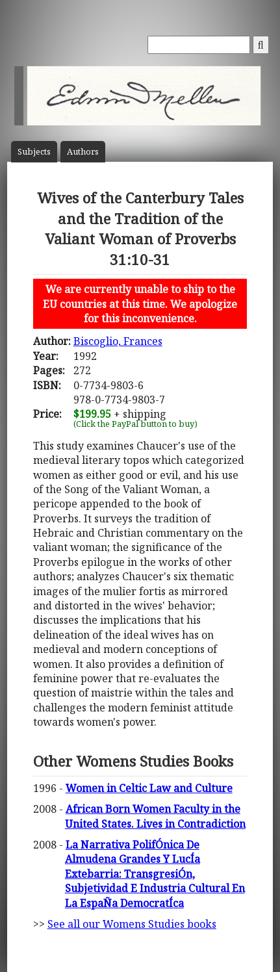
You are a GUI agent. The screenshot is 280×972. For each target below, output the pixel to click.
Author (83, 151)
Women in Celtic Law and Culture (149, 788)
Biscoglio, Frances (117, 341)
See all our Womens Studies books (131, 924)
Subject (34, 151)
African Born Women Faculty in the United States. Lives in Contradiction (155, 816)
